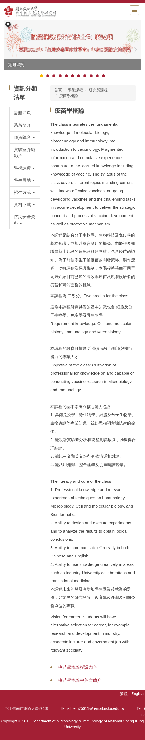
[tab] (41, 76)
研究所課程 (98, 90)
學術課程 (75, 90)
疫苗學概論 (68, 96)
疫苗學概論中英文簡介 (79, 680)
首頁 (58, 90)
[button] (8, 24)
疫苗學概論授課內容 (77, 667)
